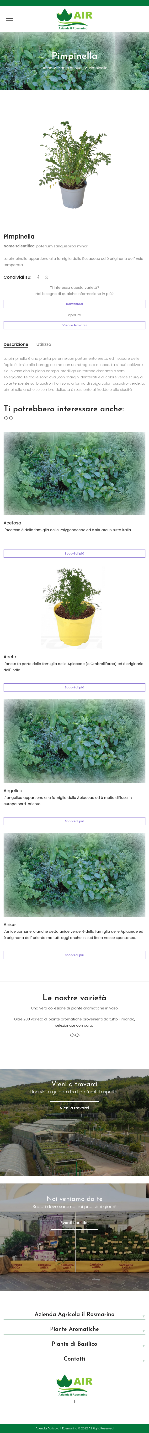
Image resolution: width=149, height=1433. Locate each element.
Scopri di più (74, 553)
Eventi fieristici (74, 1223)
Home (47, 67)
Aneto (10, 657)
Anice (10, 924)
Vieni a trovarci (74, 325)
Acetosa (12, 523)
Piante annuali (70, 67)
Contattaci (74, 304)
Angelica (13, 791)
